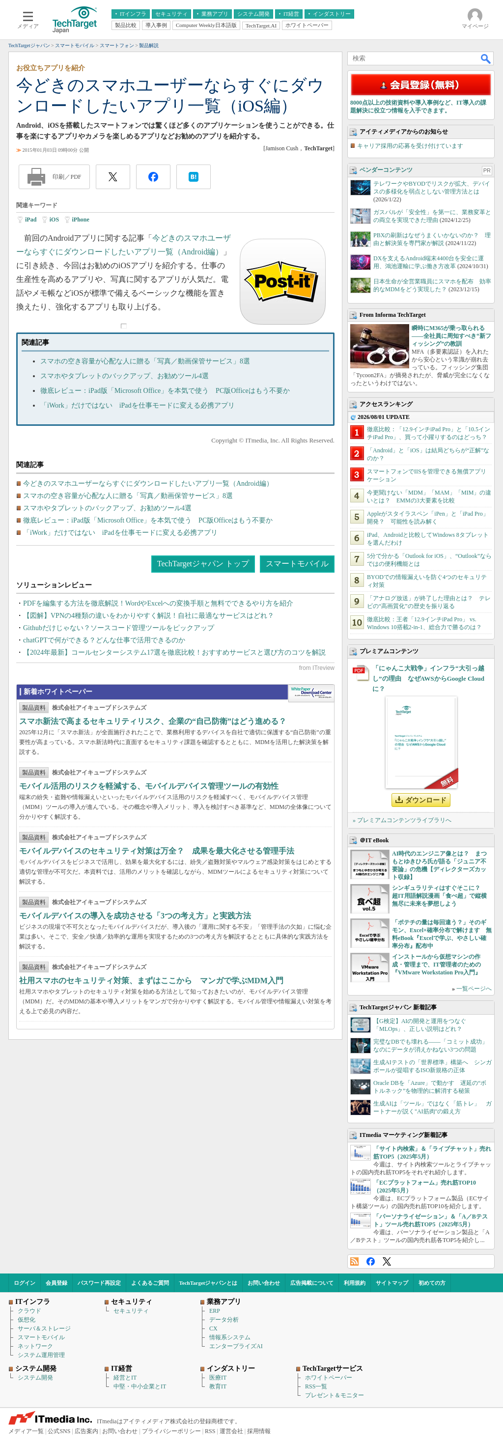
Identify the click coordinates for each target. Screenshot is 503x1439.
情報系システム (230, 1337)
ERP (214, 1310)
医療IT (217, 1377)
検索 (486, 58)
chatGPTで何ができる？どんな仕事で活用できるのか (104, 640)
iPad (30, 219)
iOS (54, 219)
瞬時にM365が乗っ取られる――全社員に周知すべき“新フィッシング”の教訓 (451, 336)
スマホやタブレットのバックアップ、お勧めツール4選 (124, 376)
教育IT (217, 1386)
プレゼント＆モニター (334, 1395)
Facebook (370, 1261)
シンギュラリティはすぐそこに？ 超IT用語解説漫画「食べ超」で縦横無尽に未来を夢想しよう (439, 896)
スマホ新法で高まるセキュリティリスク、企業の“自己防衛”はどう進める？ (152, 721)
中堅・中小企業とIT (139, 1386)
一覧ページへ (474, 988)
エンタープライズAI (236, 1346)
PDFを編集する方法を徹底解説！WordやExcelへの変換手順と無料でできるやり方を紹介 (158, 603)
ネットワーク (35, 1346)
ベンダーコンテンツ (386, 169)
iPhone (80, 219)
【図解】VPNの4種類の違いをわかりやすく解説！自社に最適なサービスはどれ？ (148, 615)
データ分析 (224, 1319)
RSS (354, 1261)
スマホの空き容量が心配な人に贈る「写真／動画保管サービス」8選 (145, 361)
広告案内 (86, 1431)
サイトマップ (392, 1283)
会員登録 (56, 1283)
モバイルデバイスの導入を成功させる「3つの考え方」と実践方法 (135, 916)
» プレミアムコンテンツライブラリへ (402, 820)
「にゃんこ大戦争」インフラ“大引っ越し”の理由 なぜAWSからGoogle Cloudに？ (428, 678)
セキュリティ (131, 1310)
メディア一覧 (26, 1431)
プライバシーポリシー (171, 1431)
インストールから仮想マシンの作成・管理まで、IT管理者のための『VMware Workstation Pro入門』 (436, 964)
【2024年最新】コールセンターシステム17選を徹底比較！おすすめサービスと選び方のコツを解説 (174, 652)
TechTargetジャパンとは (208, 1283)
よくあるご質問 (150, 1283)
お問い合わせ (264, 1283)
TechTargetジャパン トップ (203, 563)
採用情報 (259, 1431)
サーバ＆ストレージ (44, 1328)
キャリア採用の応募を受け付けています (410, 145)
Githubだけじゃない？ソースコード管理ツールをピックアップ (118, 628)
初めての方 (432, 1283)
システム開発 (35, 1377)
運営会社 (231, 1431)
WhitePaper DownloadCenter (311, 693)
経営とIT (125, 1377)
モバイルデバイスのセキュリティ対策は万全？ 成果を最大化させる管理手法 (156, 851)
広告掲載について (312, 1283)
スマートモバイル (297, 563)
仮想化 (26, 1319)
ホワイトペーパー (328, 1377)
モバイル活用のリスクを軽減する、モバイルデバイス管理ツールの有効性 (149, 786)
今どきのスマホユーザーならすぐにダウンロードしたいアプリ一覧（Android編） (148, 483)
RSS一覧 (316, 1386)
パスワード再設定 (99, 1283)
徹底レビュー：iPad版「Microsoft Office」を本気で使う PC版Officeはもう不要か (165, 390)
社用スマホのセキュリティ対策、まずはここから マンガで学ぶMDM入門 (151, 980)
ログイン (24, 1283)
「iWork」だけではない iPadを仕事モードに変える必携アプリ (137, 405)
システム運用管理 (41, 1355)
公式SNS (59, 1431)
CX (213, 1328)
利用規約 (354, 1283)
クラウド (29, 1310)
